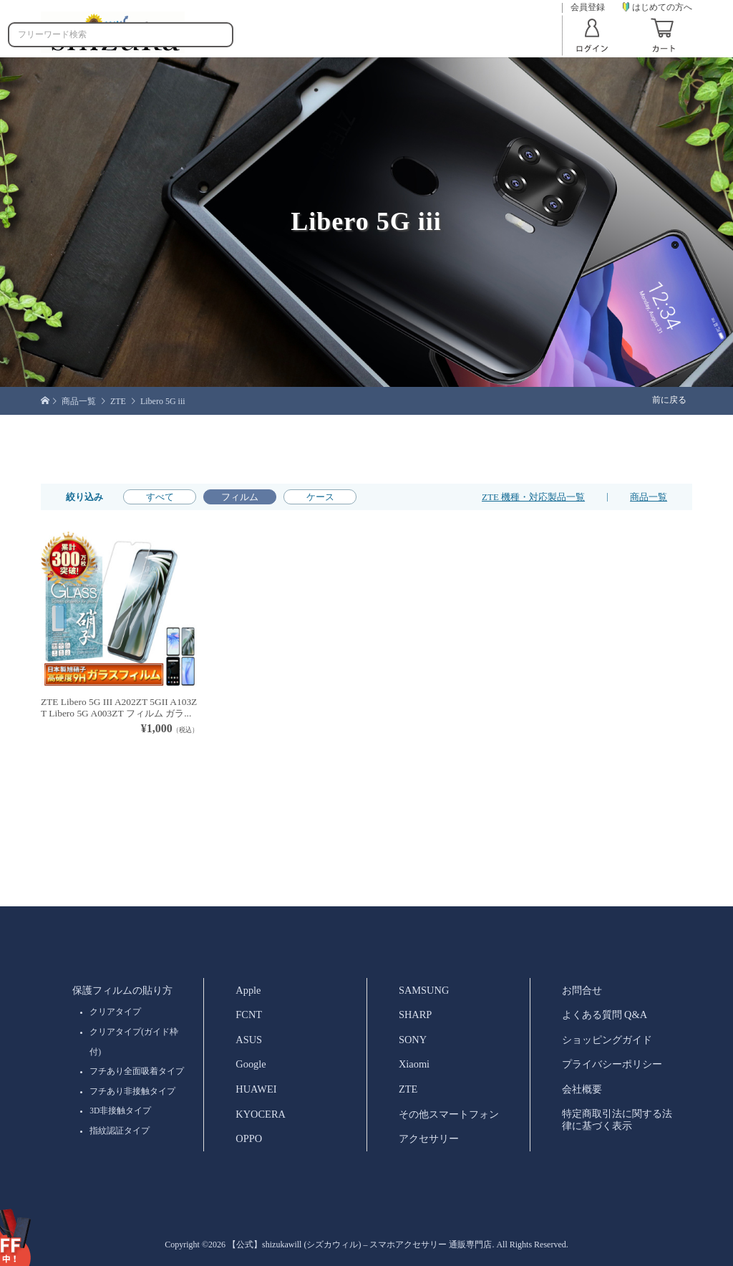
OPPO (249, 1138)
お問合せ (582, 990)
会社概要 (582, 1089)
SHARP (415, 1014)
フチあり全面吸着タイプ (136, 1071)
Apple (248, 990)
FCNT (249, 1014)
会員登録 (588, 7)
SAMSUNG (424, 990)
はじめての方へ (657, 7)
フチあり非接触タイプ (132, 1091)
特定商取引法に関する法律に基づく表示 (617, 1119)
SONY (413, 1039)
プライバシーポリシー (612, 1064)
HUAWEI (256, 1089)
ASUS (249, 1039)
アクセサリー (429, 1138)
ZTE (408, 1089)
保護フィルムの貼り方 (122, 990)
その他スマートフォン (449, 1114)
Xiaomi (414, 1064)
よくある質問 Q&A (605, 1014)
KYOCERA (261, 1114)
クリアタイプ (115, 1011)
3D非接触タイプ (120, 1110)
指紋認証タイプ (119, 1130)
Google (251, 1064)
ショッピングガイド (607, 1039)
